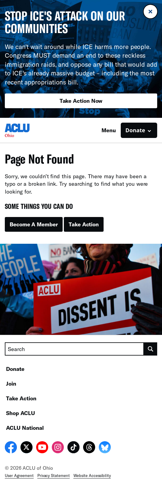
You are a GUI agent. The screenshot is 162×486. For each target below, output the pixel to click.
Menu (108, 130)
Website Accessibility (92, 475)
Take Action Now (81, 100)
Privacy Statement (53, 475)
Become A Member (34, 224)
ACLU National (25, 427)
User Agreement (19, 475)
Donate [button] (135, 130)
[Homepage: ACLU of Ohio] (26, 130)
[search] (150, 349)
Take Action (84, 224)
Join (11, 383)
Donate (15, 368)
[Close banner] (150, 11)
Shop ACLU (20, 413)
